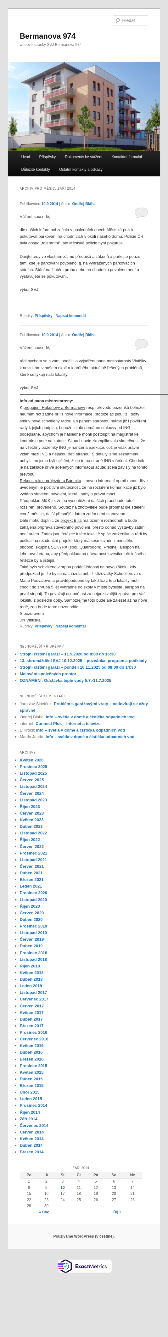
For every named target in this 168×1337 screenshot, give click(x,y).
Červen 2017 (32, 1006)
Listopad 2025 (33, 773)
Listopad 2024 (33, 786)
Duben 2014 (31, 1145)
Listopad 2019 (33, 932)
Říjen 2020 (30, 906)
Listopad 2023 (33, 800)
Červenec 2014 (34, 1125)
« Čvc (44, 1212)
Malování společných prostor (48, 673)
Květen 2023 (32, 819)
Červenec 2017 (34, 999)
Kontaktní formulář (126, 157)
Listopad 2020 (33, 899)
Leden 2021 (31, 886)
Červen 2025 (32, 779)
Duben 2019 (31, 946)
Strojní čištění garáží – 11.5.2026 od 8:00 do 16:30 (68, 654)
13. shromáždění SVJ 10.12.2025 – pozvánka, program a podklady (83, 660)
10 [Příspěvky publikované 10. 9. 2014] (62, 1187)
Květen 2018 (32, 972)
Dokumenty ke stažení (83, 157)
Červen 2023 (32, 813)
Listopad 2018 (33, 959)
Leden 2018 (31, 985)
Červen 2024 (32, 793)
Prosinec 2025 (33, 766)
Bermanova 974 (48, 36)
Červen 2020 (32, 913)
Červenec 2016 (34, 1039)
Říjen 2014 (30, 1112)
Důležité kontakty (35, 169)
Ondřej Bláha (84, 204)
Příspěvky (47, 157)
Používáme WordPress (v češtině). (84, 1236)
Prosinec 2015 (33, 1065)
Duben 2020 (31, 919)
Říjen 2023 (30, 806)
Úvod (25, 157)
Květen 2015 (32, 1072)
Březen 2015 (32, 1085)
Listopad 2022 (33, 833)
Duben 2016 (31, 1052)
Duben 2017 (31, 1019)
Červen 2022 (32, 846)
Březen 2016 (32, 1059)
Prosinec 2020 (33, 892)
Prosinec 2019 (33, 926)
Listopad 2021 (33, 859)
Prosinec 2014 (33, 1105)
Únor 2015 (30, 1092)
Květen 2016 (32, 1045)
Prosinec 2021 (33, 853)
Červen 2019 (32, 939)
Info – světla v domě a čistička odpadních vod (90, 717)
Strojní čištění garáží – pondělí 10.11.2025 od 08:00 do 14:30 (78, 667)
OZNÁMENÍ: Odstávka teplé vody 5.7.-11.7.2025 (65, 680)
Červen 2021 (32, 866)
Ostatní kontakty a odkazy (81, 169)
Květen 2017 (32, 1012)
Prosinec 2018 (33, 952)
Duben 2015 (31, 1079)
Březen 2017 (32, 1025)
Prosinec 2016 (33, 1032)
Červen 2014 (32, 1132)
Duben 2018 (31, 979)
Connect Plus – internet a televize (68, 723)
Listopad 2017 (33, 992)
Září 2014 (28, 1119)
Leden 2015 (31, 1098)
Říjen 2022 (30, 839)
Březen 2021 (32, 879)
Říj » (117, 1212)
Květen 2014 (32, 1138)
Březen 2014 (32, 1152)
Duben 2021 (31, 873)
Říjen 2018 (30, 966)
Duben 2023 (31, 826)
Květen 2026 (32, 760)
